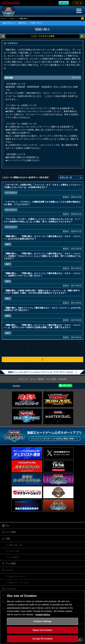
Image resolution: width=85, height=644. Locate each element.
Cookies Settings (42, 621)
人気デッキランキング (16, 576)
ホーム (3, 18)
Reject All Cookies (42, 630)
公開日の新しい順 (15, 545)
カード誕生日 (13, 557)
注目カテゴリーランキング (18, 582)
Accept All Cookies (42, 638)
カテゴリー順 (13, 551)
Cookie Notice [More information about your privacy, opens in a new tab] (42, 614)
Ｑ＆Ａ (12, 18)
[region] (42, 617)
